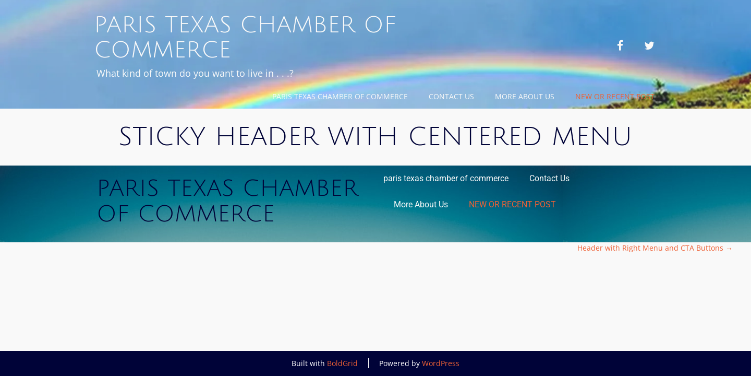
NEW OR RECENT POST (615, 96)
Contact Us (451, 96)
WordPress (440, 363)
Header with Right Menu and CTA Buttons (655, 248)
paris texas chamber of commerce (340, 96)
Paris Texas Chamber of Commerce (245, 38)
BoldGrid (342, 363)
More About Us (524, 96)
